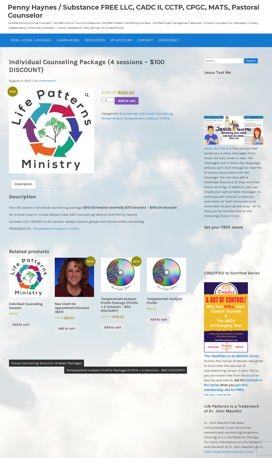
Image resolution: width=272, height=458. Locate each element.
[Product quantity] (107, 99)
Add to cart (126, 101)
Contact (145, 40)
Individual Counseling (156, 113)
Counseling (128, 113)
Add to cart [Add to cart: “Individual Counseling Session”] (20, 325)
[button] (87, 95)
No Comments (45, 81)
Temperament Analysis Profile (147, 118)
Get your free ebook (217, 394)
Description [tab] (23, 184)
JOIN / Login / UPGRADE (31, 40)
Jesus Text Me (214, 148)
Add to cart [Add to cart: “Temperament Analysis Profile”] (158, 319)
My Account (121, 40)
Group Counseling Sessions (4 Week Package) (46, 363)
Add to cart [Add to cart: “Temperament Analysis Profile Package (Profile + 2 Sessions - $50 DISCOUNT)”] (112, 327)
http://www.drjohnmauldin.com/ (228, 452)
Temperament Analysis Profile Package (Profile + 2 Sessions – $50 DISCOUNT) (125, 370)
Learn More (68, 40)
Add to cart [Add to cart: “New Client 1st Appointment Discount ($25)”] (66, 328)
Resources (95, 40)
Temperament (112, 118)
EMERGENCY (168, 40)
